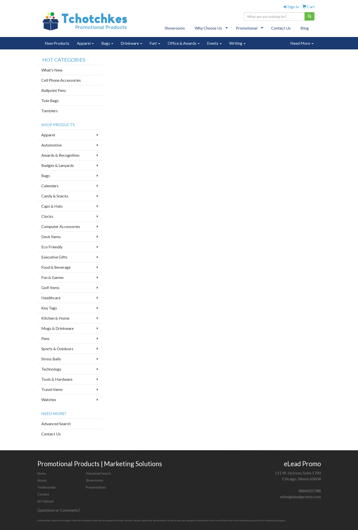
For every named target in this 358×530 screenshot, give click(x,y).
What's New (51, 70)
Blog (305, 28)
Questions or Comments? (58, 510)
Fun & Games (52, 277)
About (42, 480)
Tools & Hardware (56, 379)
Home (41, 473)
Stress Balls (51, 358)
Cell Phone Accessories (61, 80)
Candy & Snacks (54, 195)
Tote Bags (50, 100)
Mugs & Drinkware (57, 328)
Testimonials (46, 487)
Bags (107, 43)
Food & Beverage (56, 267)
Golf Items (50, 287)
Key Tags (49, 307)
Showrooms (175, 28)
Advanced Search (56, 423)
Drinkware (131, 43)
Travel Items (52, 389)
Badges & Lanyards (57, 165)
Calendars (49, 185)
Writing (237, 43)
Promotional (246, 28)
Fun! (155, 43)
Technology (51, 369)
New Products (57, 43)
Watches (48, 399)
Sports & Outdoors (57, 348)
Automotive (51, 145)
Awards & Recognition (60, 155)
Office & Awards (184, 43)
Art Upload (45, 501)
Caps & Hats (52, 206)
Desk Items (51, 236)
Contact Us (281, 28)
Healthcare (50, 297)
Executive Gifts (54, 257)
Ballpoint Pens (53, 90)
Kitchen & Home (55, 318)
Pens (45, 338)
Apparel (85, 43)
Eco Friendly (51, 246)
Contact (43, 494)
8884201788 (310, 490)
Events (214, 43)
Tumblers (49, 110)
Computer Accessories (60, 226)
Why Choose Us (208, 28)
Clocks (47, 216)
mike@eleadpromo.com (300, 496)
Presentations (96, 487)
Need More (301, 43)
